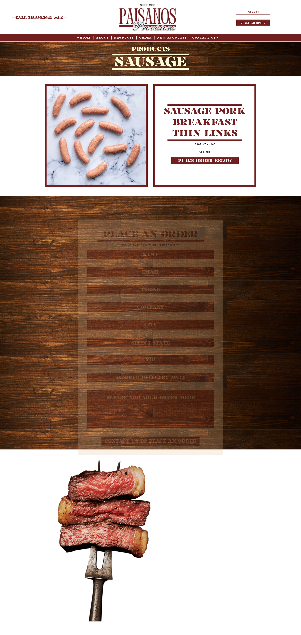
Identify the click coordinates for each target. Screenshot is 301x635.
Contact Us (204, 37)
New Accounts (172, 37)
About (102, 37)
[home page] (147, 17)
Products (124, 37)
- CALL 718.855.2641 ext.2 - (39, 17)
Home (85, 37)
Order (145, 37)
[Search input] (254, 12)
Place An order (253, 23)
